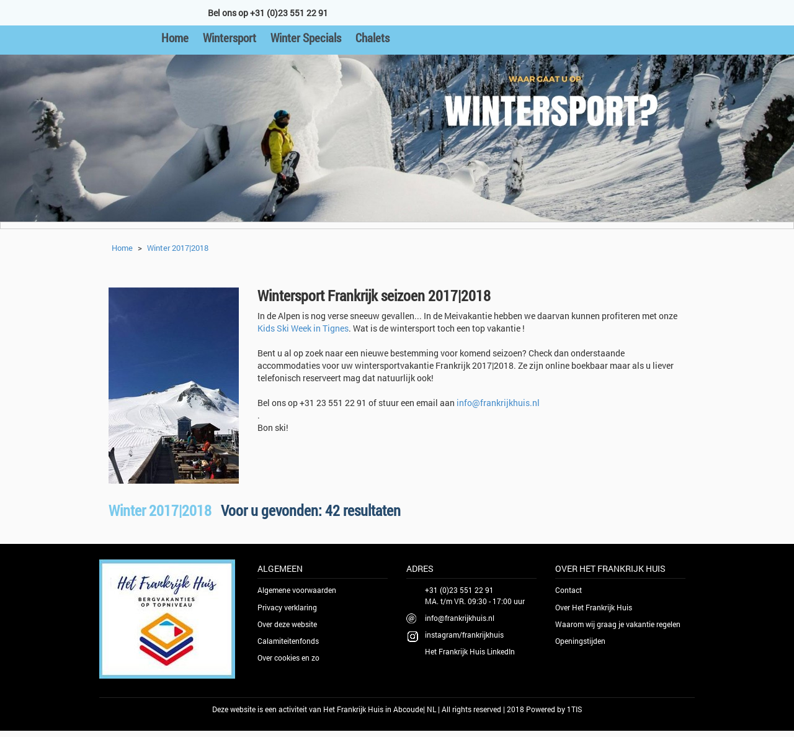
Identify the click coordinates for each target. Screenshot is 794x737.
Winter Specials (305, 37)
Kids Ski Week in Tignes (303, 328)
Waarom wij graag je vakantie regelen (617, 624)
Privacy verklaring (287, 607)
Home (175, 37)
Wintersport (229, 37)
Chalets (372, 37)
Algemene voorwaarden (296, 590)
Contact (568, 590)
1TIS (574, 709)
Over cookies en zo (288, 657)
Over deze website (287, 624)
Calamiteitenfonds (288, 641)
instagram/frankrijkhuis (464, 635)
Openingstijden (580, 641)
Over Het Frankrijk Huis (593, 607)
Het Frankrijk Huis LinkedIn (470, 651)
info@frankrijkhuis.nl (498, 403)
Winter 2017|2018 (177, 247)
